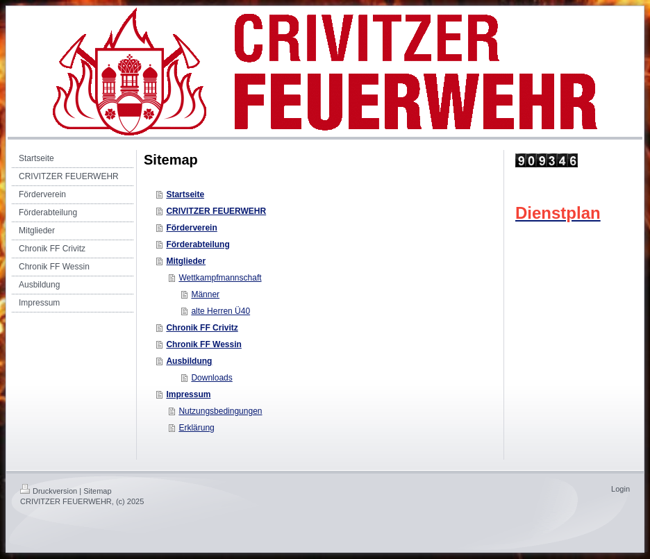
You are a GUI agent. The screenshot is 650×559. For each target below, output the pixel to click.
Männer (205, 294)
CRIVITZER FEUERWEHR (216, 211)
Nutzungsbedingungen (220, 411)
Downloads (211, 378)
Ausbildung (189, 361)
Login (620, 489)
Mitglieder (186, 261)
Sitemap (97, 491)
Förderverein (191, 228)
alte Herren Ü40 (220, 311)
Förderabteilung (197, 244)
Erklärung (196, 428)
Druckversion (48, 491)
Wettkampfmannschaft (219, 278)
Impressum (188, 394)
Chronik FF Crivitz (202, 328)
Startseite (185, 194)
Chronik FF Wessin (203, 344)
